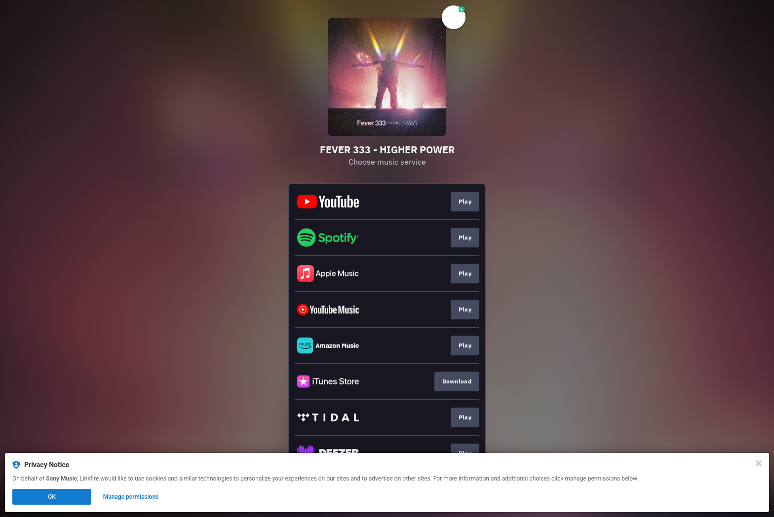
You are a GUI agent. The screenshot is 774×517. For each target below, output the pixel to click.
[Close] (759, 463)
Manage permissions (131, 496)
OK (52, 496)
